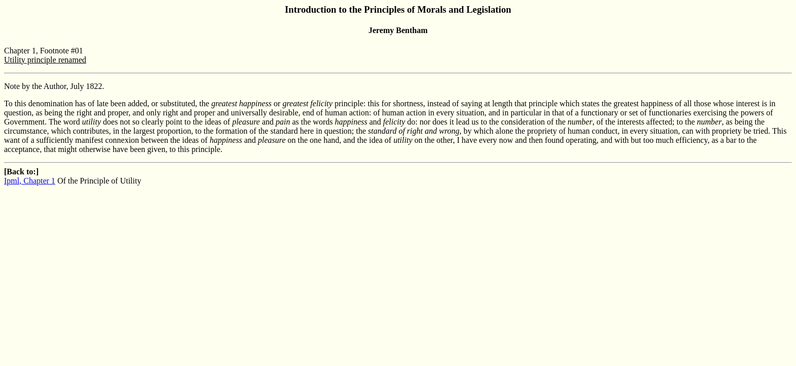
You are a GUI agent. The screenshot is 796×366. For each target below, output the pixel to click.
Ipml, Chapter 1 (29, 180)
